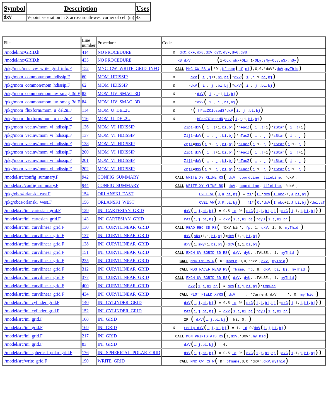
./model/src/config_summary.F (31, 193)
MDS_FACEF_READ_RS (209, 298)
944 (85, 202)
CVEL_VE (206, 212)
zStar (279, 137)
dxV (209, 52)
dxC (183, 52)
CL (259, 212)
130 (85, 250)
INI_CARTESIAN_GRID (121, 231)
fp (248, 250)
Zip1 (188, 137)
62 (84, 89)
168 (85, 354)
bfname (228, 70)
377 (85, 307)
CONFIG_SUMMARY (118, 193)
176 (85, 392)
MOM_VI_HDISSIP (116, 136)
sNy (267, 61)
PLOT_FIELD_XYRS (206, 326)
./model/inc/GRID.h (21, 52)
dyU (244, 52)
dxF (191, 52)
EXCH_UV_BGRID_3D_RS (206, 279)
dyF (226, 52)
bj (226, 80)
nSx (284, 61)
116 (85, 127)
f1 (249, 212)
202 (85, 183)
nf (240, 70)
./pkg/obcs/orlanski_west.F (28, 221)
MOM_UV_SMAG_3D (119, 98)
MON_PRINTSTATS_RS (204, 373)
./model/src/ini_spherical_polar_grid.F (38, 392)
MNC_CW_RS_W (198, 70)
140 (85, 335)
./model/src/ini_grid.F (23, 354)
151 (85, 278)
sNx (236, 61)
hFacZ (243, 137)
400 (85, 316)
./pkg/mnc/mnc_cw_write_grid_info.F (38, 70)
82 (84, 98)
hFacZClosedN (210, 127)
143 (85, 240)
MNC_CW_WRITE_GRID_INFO (128, 70)
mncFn (231, 288)
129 (85, 231)
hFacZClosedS (211, 118)
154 (85, 212)
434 (85, 325)
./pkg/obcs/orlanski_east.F (27, 212)
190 (85, 401)
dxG (200, 52)
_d (234, 231)
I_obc (279, 212)
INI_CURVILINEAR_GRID (123, 250)
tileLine (272, 193)
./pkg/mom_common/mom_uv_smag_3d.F (42, 98)
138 (85, 155)
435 (85, 60)
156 (85, 221)
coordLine (249, 193)
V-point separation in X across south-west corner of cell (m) (80, 17)
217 (85, 373)
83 (84, 382)
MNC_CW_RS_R (202, 288)
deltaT (318, 222)
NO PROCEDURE (115, 52)
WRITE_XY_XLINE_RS (204, 193)
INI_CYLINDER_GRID (120, 335)
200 (85, 164)
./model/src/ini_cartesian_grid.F (32, 231)
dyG (235, 52)
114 (85, 117)
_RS (178, 61)
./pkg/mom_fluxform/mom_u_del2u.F (38, 117)
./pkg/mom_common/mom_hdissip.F (37, 79)
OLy (258, 61)
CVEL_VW (206, 222)
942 (85, 193)
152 (85, 70)
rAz (187, 241)
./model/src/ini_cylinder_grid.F (31, 335)
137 (85, 145)
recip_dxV (194, 364)
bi (220, 80)
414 (85, 52)
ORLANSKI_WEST (116, 221)
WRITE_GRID (111, 401)
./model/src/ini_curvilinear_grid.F (34, 250)
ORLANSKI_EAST (116, 212)
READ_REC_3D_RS (201, 250)
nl (247, 70)
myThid (291, 70)
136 (85, 136)
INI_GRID (107, 354)
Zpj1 (188, 156)
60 (84, 79)
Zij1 (188, 146)
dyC (217, 52)
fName (238, 298)
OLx (227, 61)
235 (85, 288)
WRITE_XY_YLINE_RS (204, 203)
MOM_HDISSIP (113, 79)
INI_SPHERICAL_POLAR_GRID (129, 392)
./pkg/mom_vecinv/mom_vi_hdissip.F (38, 136)
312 (85, 297)
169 (85, 363)
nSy (292, 61)
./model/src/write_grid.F (25, 401)
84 (84, 108)
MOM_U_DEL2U (114, 117)
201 (85, 174)
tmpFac (269, 317)
